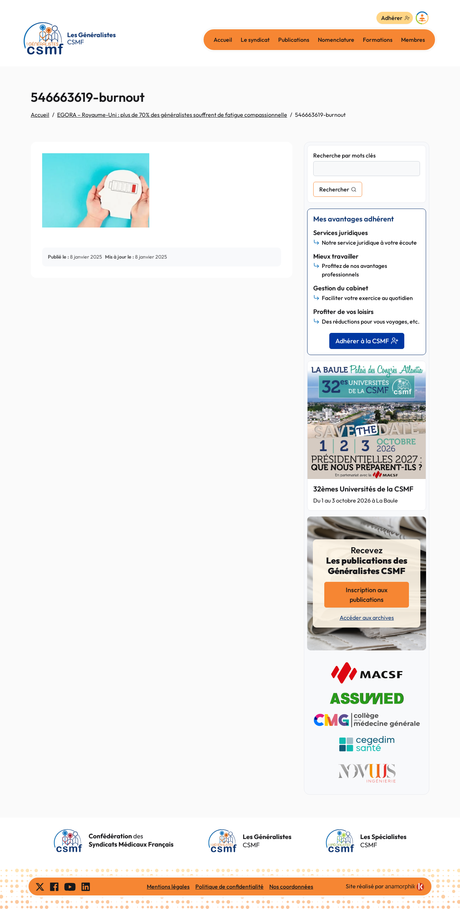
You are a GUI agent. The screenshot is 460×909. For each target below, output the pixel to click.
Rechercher (334, 189)
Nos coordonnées (291, 886)
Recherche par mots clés (344, 155)
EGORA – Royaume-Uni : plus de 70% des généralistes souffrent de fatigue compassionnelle (172, 114)
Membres (413, 39)
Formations (377, 39)
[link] (404, 887)
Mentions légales (168, 886)
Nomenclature (336, 39)
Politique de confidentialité (229, 886)
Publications (293, 39)
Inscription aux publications (367, 595)
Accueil (223, 39)
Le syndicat (255, 39)
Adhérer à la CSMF (366, 341)
